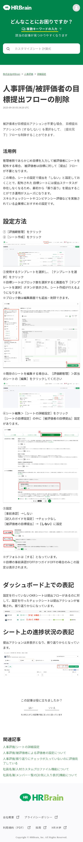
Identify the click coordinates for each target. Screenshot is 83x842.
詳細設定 (41, 73)
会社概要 (8, 817)
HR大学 (56, 827)
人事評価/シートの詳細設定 (21, 747)
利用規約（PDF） (14, 827)
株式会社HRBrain (11, 73)
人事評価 (28, 73)
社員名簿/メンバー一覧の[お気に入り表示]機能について (40, 775)
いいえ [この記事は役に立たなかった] (52, 708)
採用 (38, 827)
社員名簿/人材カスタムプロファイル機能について (36, 769)
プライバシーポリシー (38, 817)
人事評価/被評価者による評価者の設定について (34, 752)
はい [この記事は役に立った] (31, 708)
